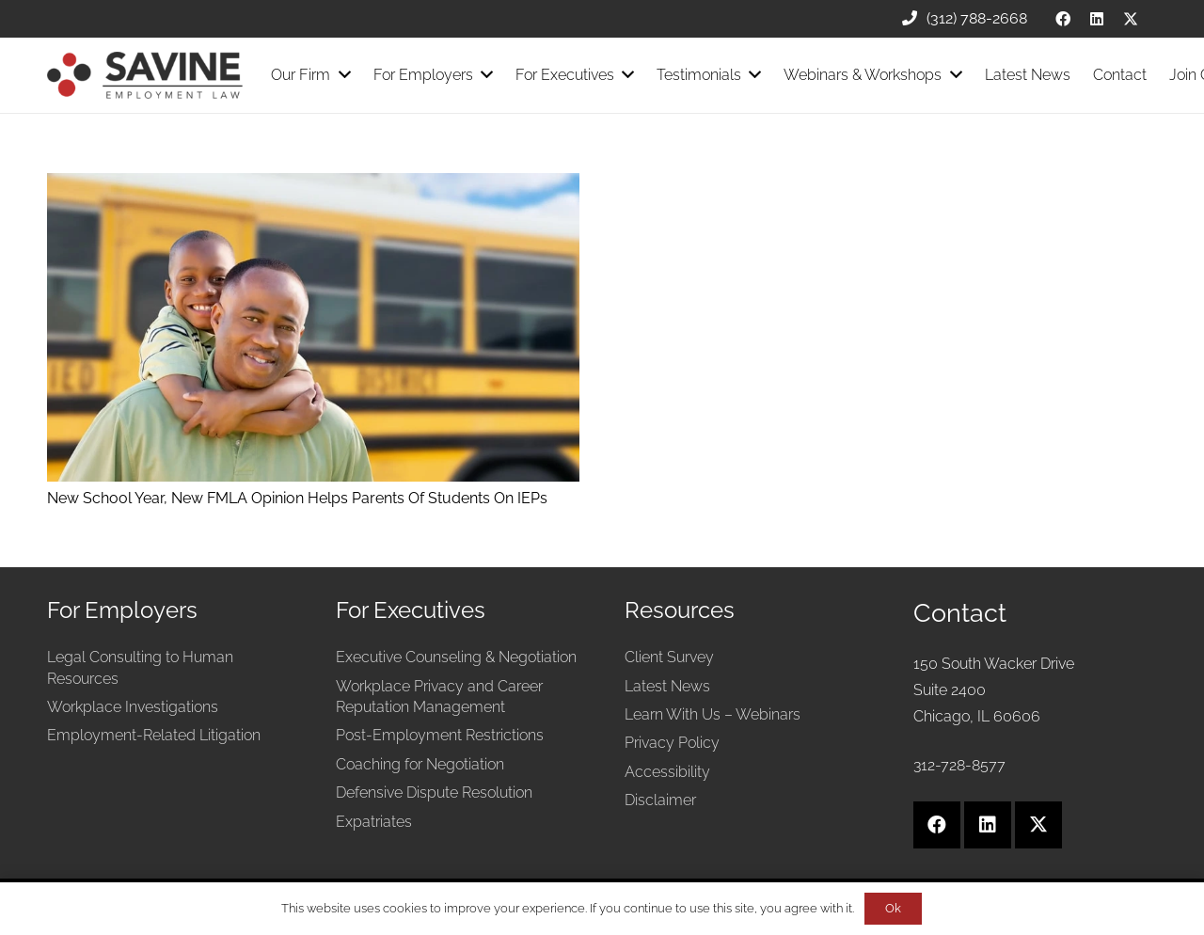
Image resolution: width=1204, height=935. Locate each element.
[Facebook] (1063, 19)
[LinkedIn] (1097, 19)
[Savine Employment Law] (145, 75)
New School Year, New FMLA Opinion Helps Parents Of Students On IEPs (297, 498)
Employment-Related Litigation (154, 735)
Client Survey (669, 657)
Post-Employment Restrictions (440, 735)
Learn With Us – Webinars (712, 714)
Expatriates (374, 822)
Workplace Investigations (132, 707)
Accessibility (667, 772)
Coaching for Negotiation (420, 764)
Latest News (667, 686)
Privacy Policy (672, 743)
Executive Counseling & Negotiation (456, 657)
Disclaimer (660, 800)
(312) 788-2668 (964, 18)
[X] (1131, 19)
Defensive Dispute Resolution (434, 792)
